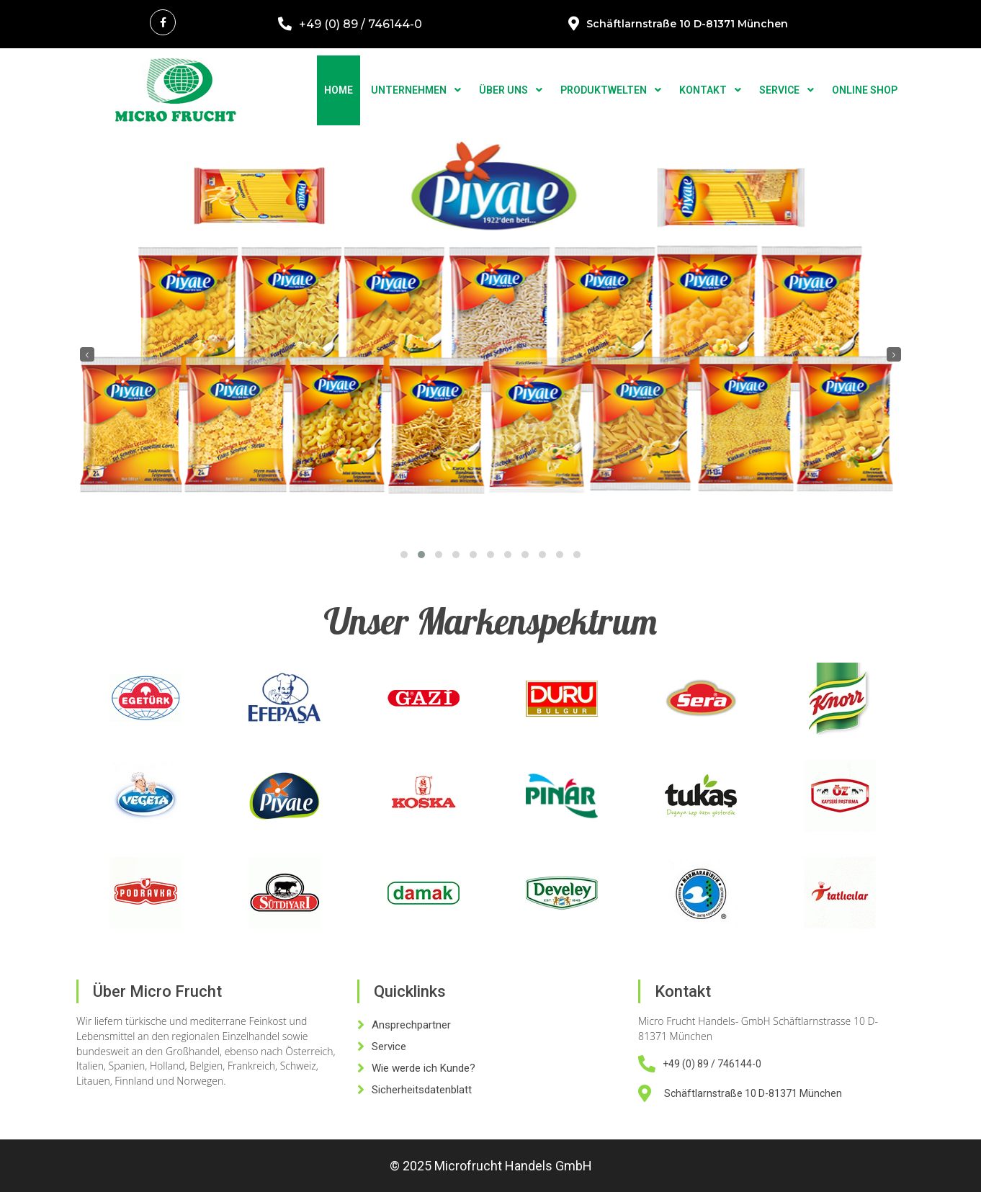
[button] (404, 554)
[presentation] (87, 354)
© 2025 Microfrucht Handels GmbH (491, 1165)
